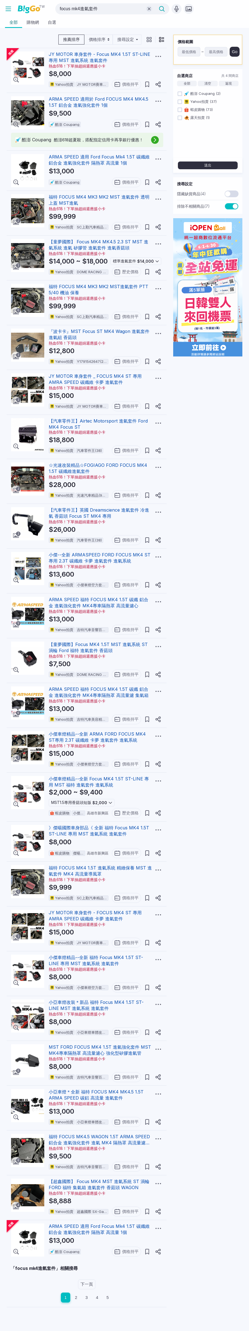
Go (234, 51)
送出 (207, 165)
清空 (207, 83)
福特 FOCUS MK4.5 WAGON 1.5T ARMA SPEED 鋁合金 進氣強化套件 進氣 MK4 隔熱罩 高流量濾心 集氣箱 (99, 1143)
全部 (187, 83)
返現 (228, 83)
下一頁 (87, 1284)
